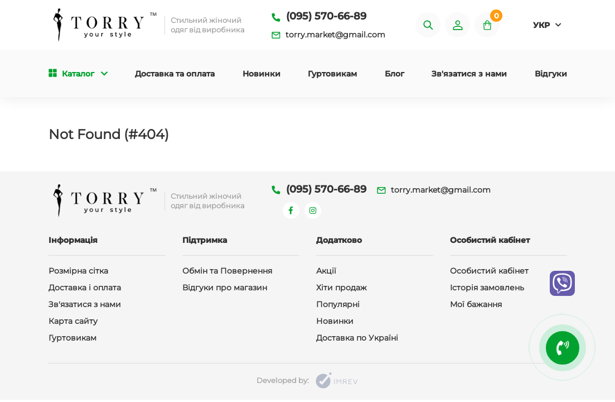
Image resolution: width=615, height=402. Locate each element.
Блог (394, 74)
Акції (326, 271)
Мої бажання (476, 304)
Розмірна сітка (78, 271)
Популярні (338, 304)
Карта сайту (73, 321)
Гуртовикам (332, 74)
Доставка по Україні (357, 338)
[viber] (562, 283)
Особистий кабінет (489, 271)
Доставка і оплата (85, 288)
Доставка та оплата (175, 74)
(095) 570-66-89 (319, 16)
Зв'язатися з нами (469, 74)
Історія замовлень (487, 288)
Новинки (261, 74)
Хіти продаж (341, 288)
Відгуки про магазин (224, 288)
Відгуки (551, 74)
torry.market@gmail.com (328, 35)
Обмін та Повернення (227, 271)
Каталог (78, 74)
